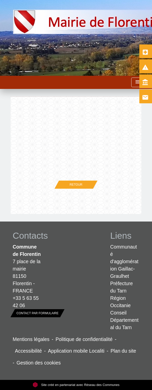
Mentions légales (31, 339)
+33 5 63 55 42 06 (26, 301)
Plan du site (123, 351)
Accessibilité (28, 351)
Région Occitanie (120, 301)
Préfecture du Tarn (121, 287)
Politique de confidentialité (83, 339)
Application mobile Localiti (76, 351)
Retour (76, 184)
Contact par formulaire (37, 313)
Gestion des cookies (38, 362)
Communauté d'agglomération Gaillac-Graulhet (124, 261)
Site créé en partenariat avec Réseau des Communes (76, 385)
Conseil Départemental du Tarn (124, 320)
